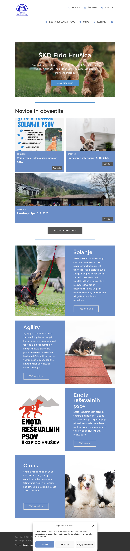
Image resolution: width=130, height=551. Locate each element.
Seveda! (44, 544)
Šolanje (26, 545)
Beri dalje (57, 168)
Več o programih (65, 83)
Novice (18, 545)
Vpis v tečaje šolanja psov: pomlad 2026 (37, 160)
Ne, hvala (65, 544)
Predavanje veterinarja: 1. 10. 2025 (88, 158)
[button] (93, 525)
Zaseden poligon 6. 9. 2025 (32, 213)
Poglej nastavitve (85, 544)
